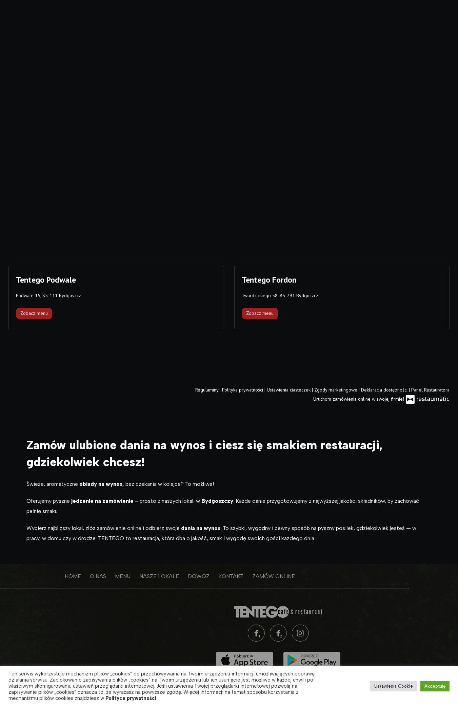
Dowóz (160, 576)
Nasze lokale (120, 576)
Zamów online (234, 576)
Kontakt (191, 576)
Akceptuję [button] (434, 686)
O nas (59, 576)
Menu (84, 576)
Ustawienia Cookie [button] (393, 686)
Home (34, 576)
